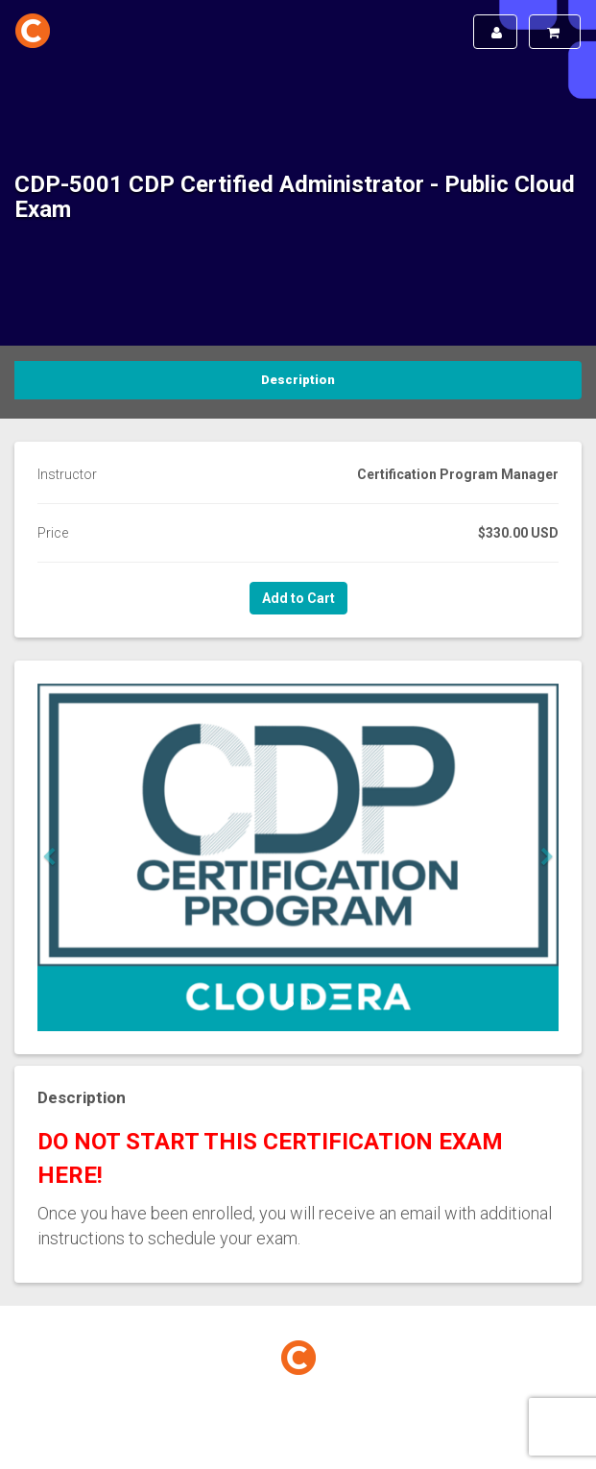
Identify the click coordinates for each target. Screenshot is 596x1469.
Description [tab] (298, 380)
